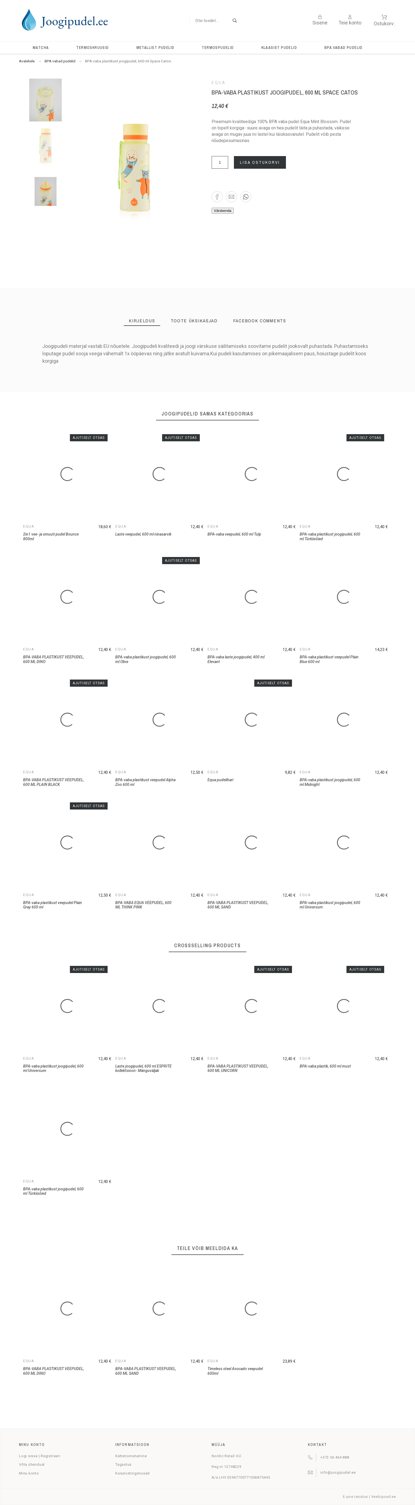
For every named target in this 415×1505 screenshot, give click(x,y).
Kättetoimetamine (131, 1456)
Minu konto (29, 1473)
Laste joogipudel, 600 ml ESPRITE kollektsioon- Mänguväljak (143, 1068)
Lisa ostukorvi (260, 162)
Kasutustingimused (132, 1473)
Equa (219, 83)
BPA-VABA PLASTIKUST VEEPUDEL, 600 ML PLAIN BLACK (53, 782)
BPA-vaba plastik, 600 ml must (325, 1066)
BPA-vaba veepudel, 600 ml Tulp (234, 534)
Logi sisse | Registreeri (39, 1456)
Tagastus (123, 1464)
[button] (217, 197)
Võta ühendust (32, 1464)
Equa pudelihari (220, 780)
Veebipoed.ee (383, 1497)
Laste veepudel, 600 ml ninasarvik (143, 534)
